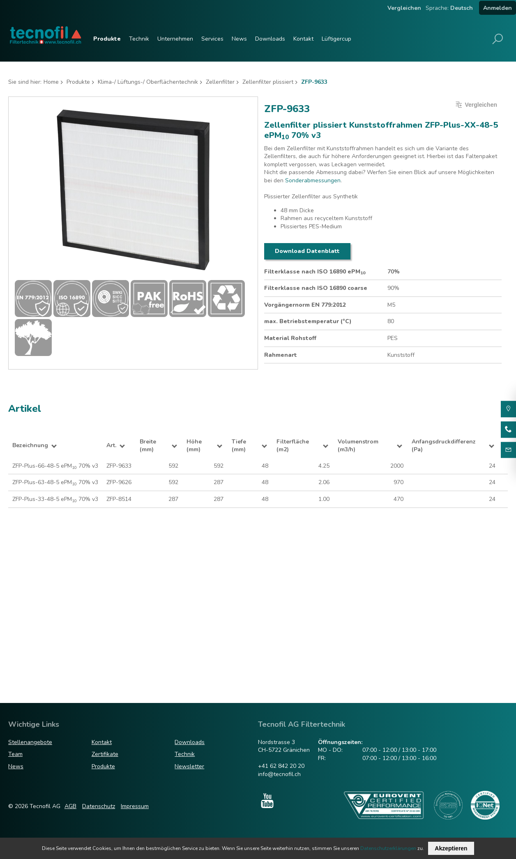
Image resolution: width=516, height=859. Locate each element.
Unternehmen (175, 39)
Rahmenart (280, 355)
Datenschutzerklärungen (388, 848)
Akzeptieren (451, 848)
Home (51, 82)
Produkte (107, 39)
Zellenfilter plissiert (267, 82)
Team (15, 754)
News (239, 39)
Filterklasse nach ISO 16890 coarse (315, 288)
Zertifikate (105, 754)
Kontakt (303, 39)
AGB (70, 806)
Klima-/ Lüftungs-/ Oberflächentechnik (148, 82)
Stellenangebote (30, 742)
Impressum (135, 806)
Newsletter (189, 766)
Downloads (270, 39)
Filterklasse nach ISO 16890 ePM (314, 272)
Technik (139, 39)
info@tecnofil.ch (279, 774)
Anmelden (497, 8)
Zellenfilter (220, 82)
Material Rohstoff (290, 338)
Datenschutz (98, 806)
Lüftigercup (336, 39)
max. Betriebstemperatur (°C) (308, 321)
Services (212, 39)
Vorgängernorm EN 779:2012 (305, 305)
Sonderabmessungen (313, 180)
